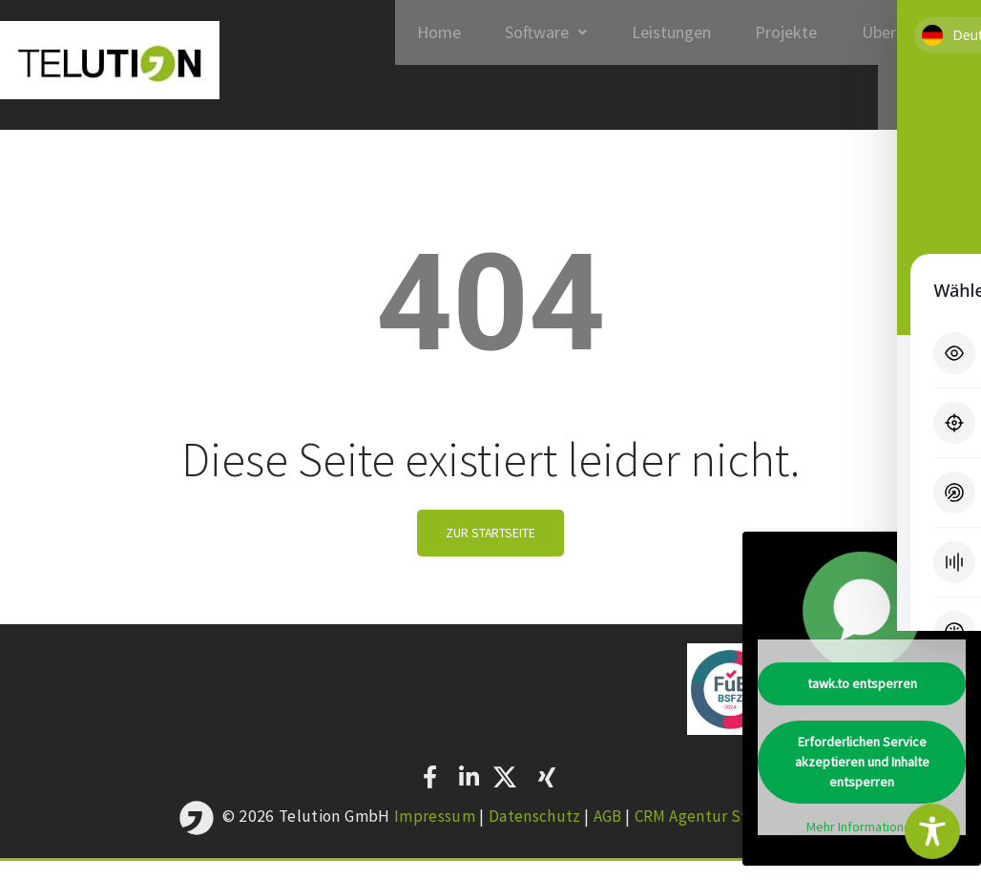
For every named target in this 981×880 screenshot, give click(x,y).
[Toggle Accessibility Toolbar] (932, 831)
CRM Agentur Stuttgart (720, 835)
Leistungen (658, 37)
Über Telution (907, 37)
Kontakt (926, 111)
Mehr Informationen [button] (862, 827)
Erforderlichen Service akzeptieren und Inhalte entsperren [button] (862, 761)
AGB (608, 835)
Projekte (778, 37)
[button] (528, 37)
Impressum (430, 835)
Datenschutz (533, 835)
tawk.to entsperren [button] (862, 683)
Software (528, 37)
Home (415, 37)
